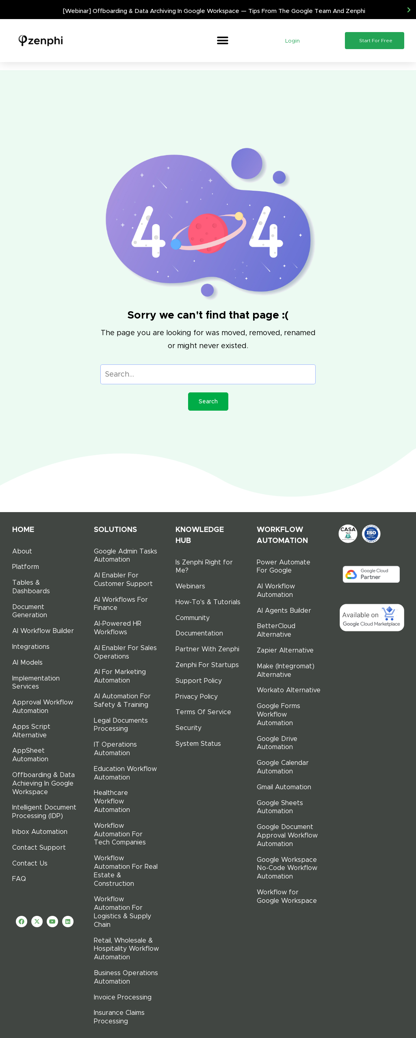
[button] (222, 41)
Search (208, 401)
